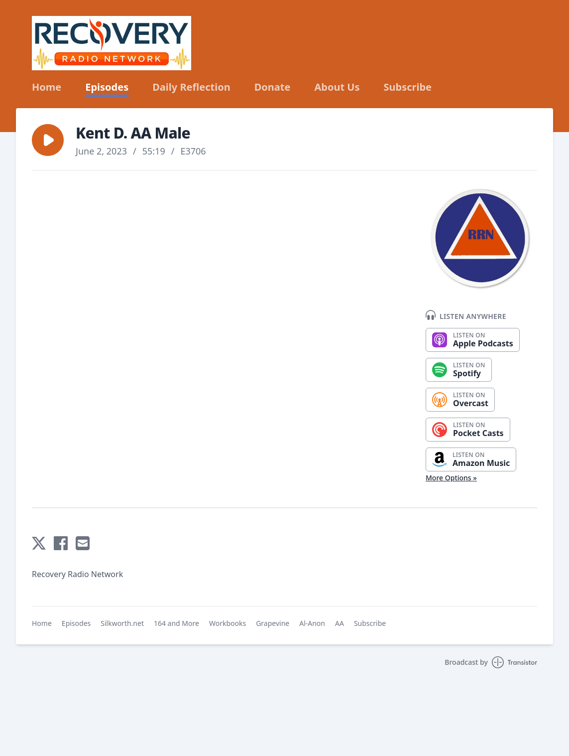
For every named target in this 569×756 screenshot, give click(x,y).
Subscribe (408, 87)
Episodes (106, 87)
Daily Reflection (191, 87)
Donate (272, 87)
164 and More (176, 623)
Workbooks (227, 623)
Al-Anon (312, 623)
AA (339, 623)
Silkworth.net (122, 623)
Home (46, 87)
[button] (48, 140)
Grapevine (272, 623)
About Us (336, 87)
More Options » (451, 477)
